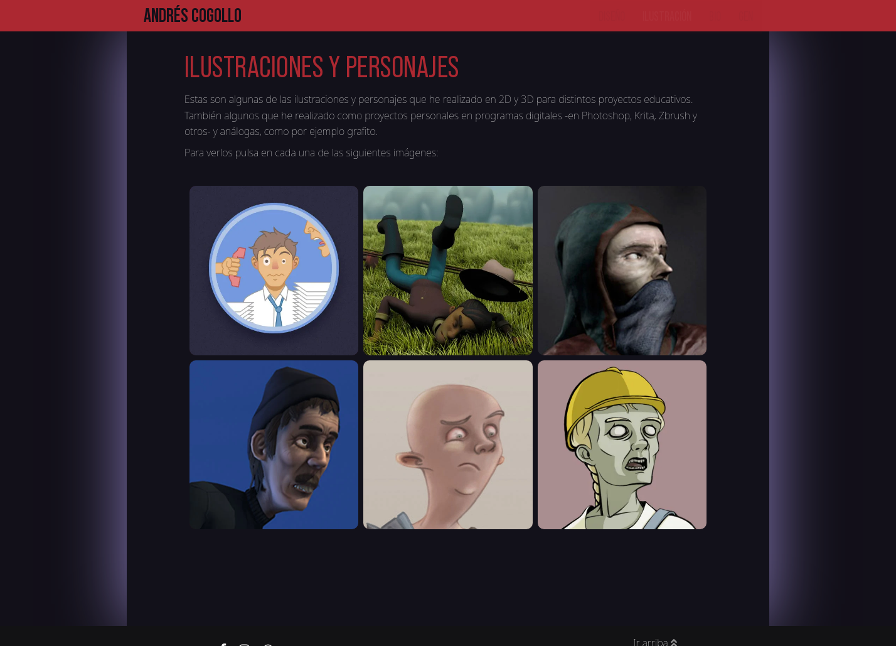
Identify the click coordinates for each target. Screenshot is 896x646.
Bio (715, 15)
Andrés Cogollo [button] (193, 15)
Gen (746, 15)
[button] (273, 270)
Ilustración (667, 15)
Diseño (612, 15)
